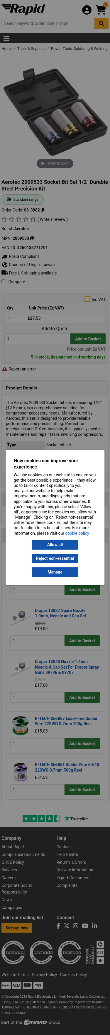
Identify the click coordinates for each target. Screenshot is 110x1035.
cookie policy (77, 533)
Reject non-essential (55, 558)
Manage (55, 572)
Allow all (55, 545)
